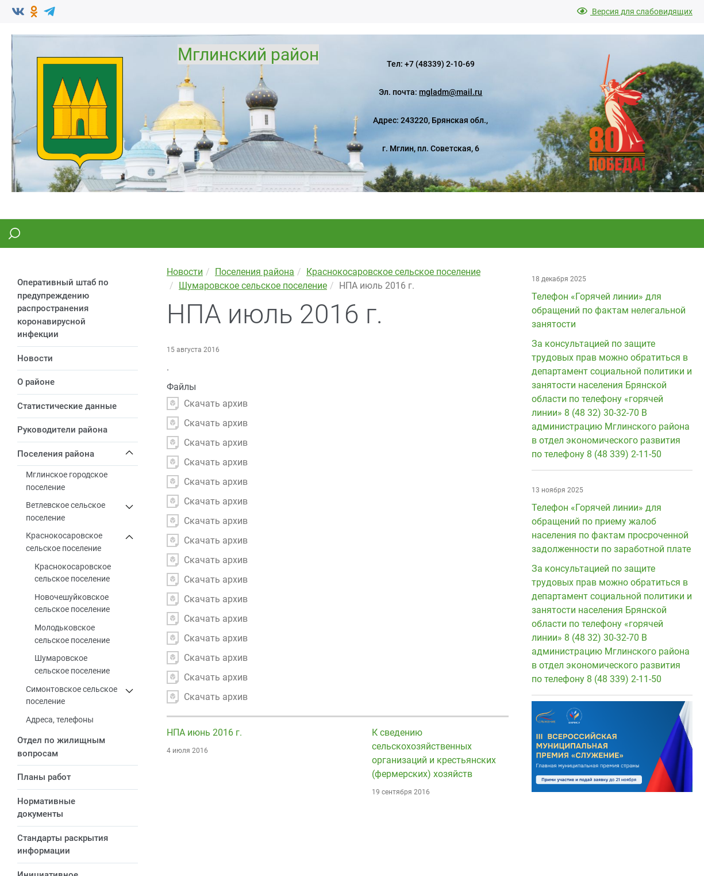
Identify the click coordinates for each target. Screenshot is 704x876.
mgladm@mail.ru (450, 92)
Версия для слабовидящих (635, 11)
